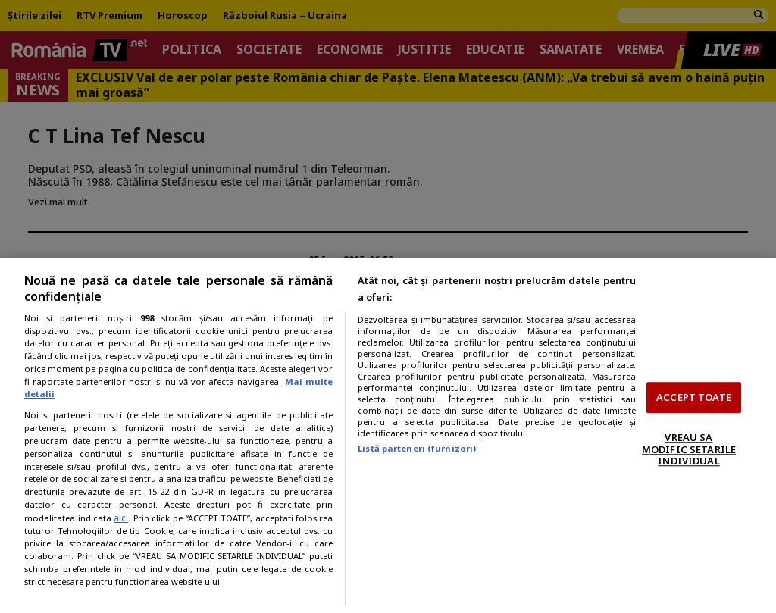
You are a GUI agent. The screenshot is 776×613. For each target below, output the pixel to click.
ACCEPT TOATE (693, 397)
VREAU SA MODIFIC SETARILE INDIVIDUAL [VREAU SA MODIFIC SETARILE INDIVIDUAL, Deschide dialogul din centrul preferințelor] (689, 449)
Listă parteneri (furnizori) (417, 448)
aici (121, 517)
